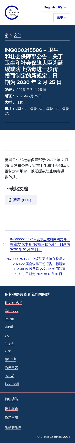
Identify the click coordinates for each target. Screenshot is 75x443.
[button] (55, 7)
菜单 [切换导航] (62, 17)
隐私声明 (11, 418)
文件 (17, 35)
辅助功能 (11, 399)
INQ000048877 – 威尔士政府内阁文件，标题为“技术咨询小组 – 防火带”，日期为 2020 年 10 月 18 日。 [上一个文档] (40, 244)
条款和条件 (13, 427)
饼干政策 (11, 408)
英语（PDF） (23, 200)
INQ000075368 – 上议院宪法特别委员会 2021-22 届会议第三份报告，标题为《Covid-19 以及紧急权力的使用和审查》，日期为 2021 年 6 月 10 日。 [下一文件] (36, 266)
